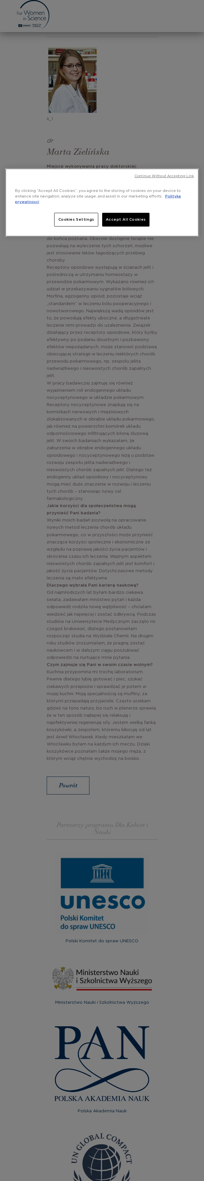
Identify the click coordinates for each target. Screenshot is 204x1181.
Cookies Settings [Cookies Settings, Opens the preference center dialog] (76, 219)
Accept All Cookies (126, 219)
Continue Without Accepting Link (164, 176)
